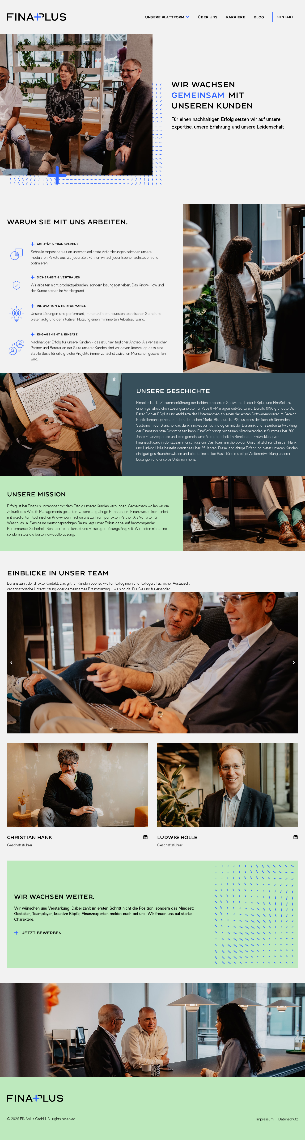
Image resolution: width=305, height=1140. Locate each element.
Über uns (207, 17)
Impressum (265, 1119)
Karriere (235, 17)
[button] (11, 663)
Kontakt (285, 17)
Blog (259, 17)
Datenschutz (288, 1119)
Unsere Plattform (167, 17)
